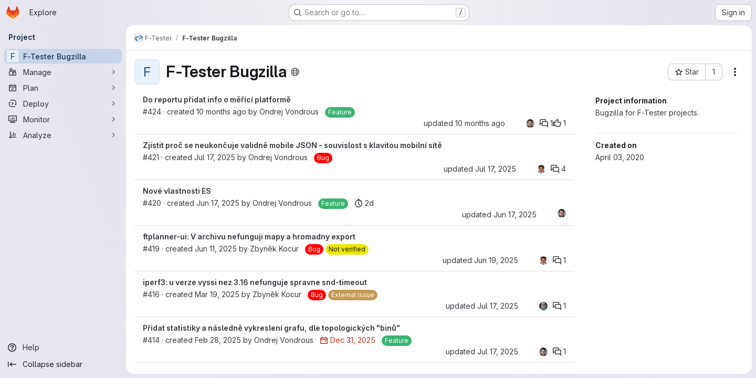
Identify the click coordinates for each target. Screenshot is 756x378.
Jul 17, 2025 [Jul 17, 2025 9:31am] (214, 157)
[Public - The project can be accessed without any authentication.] (295, 72)
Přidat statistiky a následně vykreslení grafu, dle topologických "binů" (271, 327)
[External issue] (352, 295)
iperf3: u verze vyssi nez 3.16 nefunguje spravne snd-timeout (255, 282)
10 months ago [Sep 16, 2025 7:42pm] (480, 123)
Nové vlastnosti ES (177, 190)
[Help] (63, 347)
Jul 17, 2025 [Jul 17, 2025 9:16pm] (497, 305)
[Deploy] (63, 103)
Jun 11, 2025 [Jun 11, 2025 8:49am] (216, 248)
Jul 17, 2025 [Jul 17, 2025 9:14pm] (495, 168)
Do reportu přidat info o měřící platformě (217, 99)
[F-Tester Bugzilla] (63, 56)
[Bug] (323, 158)
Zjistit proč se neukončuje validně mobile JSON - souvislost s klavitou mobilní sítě (292, 145)
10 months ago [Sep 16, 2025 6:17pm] (221, 111)
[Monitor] (63, 119)
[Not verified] (347, 249)
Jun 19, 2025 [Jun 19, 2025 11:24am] (496, 260)
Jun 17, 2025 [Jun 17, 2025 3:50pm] (217, 202)
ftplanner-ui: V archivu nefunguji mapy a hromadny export (249, 236)
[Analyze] (63, 135)
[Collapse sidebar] (63, 364)
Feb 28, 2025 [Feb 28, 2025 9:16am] (218, 339)
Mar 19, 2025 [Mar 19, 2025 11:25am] (217, 294)
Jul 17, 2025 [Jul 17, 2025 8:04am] (497, 351)
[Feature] (340, 112)
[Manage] (63, 72)
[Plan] (63, 87)
